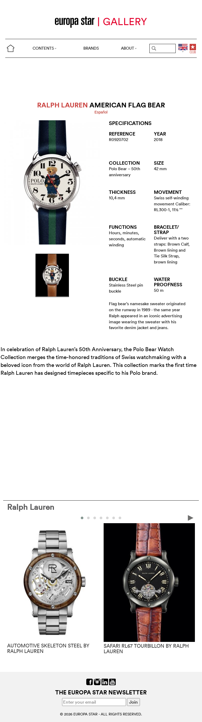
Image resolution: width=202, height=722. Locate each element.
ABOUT (129, 48)
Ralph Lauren (30, 507)
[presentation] (191, 517)
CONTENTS (45, 48)
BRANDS (91, 48)
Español (101, 112)
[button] (82, 518)
